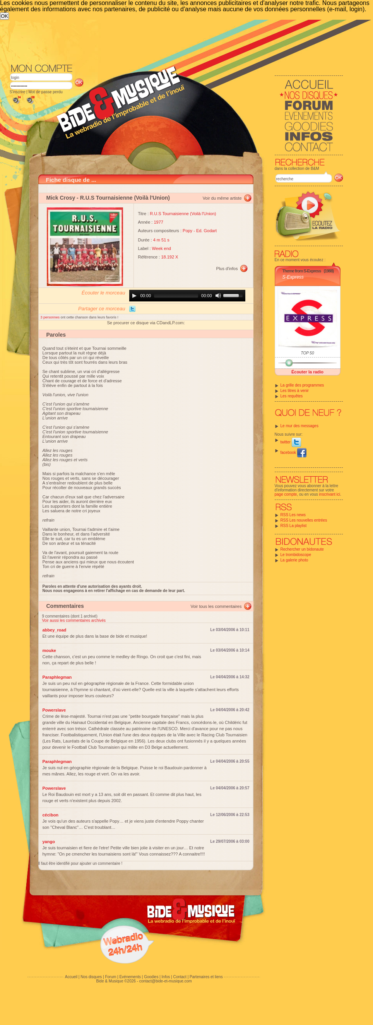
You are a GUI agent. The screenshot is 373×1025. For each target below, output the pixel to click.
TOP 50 (307, 353)
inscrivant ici (329, 494)
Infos (166, 977)
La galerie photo (294, 560)
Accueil (71, 977)
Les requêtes (292, 396)
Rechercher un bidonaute (302, 549)
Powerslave (54, 710)
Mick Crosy (60, 198)
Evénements (130, 977)
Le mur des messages (299, 426)
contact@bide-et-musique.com (165, 981)
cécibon (51, 815)
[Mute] (218, 296)
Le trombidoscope (296, 555)
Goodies (151, 977)
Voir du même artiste (222, 198)
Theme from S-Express (301, 271)
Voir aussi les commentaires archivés (74, 620)
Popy (187, 230)
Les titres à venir (295, 390)
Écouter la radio (307, 372)
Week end (161, 248)
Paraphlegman (57, 677)
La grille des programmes (302, 385)
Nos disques (91, 977)
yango (49, 841)
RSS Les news (293, 515)
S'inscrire (18, 92)
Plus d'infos (227, 268)
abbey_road (55, 630)
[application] (187, 295)
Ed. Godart (206, 230)
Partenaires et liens (206, 977)
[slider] (176, 296)
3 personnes (51, 317)
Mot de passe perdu (45, 92)
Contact (179, 977)
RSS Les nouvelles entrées (304, 520)
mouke (49, 650)
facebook (293, 452)
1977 (158, 222)
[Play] (134, 296)
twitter (291, 442)
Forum (110, 977)
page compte (286, 494)
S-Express (293, 277)
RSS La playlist (294, 526)
